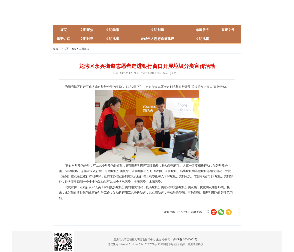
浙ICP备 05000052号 (185, 239)
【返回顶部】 (169, 212)
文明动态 (112, 30)
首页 (63, 30)
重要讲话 (63, 39)
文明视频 (112, 39)
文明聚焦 (86, 30)
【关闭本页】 (196, 212)
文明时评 (86, 39)
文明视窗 (202, 39)
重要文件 (228, 30)
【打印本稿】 (183, 212)
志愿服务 (202, 30)
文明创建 (157, 30)
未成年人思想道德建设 (157, 39)
